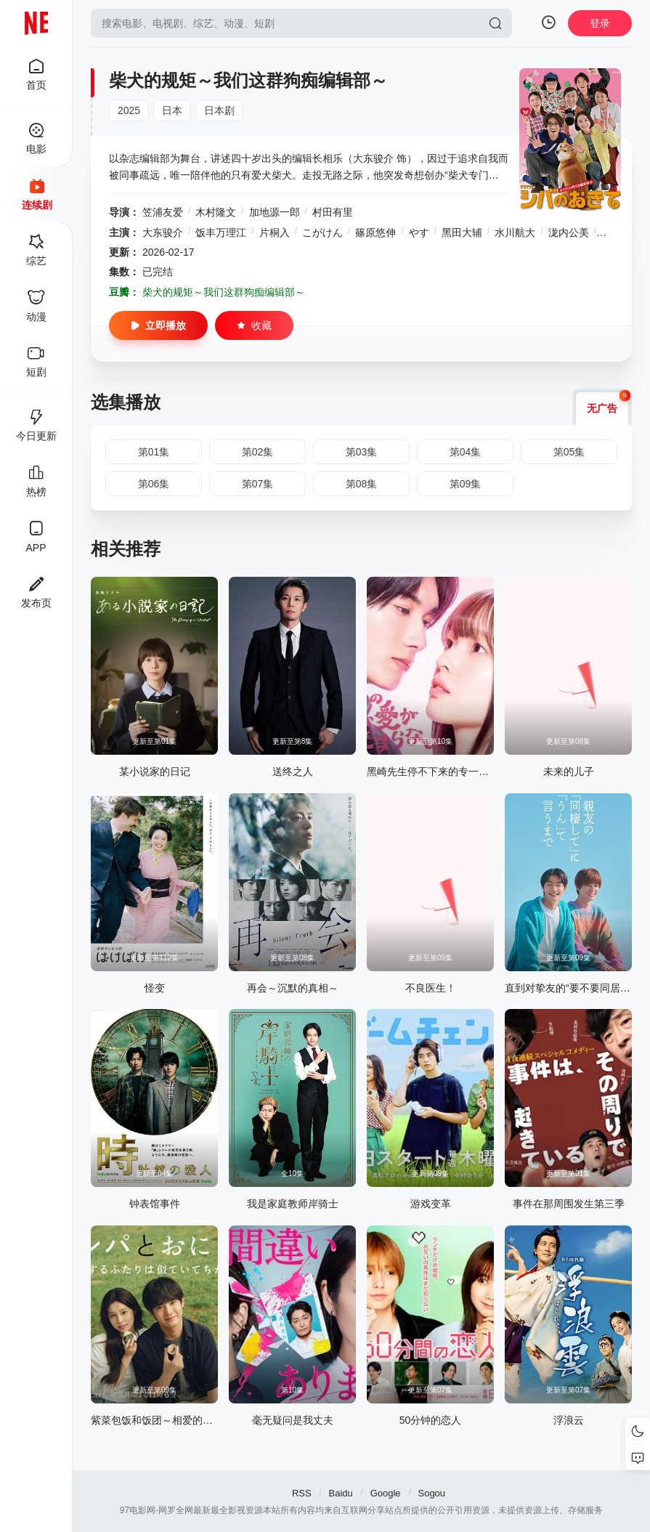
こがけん (322, 232)
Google (385, 1493)
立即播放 (158, 325)
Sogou (431, 1493)
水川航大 (515, 232)
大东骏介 (162, 232)
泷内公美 (568, 232)
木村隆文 (215, 212)
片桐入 (274, 232)
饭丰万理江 (220, 232)
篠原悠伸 (375, 232)
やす (419, 232)
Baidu (341, 1493)
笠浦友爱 (162, 212)
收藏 (254, 325)
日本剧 (219, 110)
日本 (172, 110)
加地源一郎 (274, 212)
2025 (129, 110)
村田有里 (332, 212)
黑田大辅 (462, 232)
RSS (302, 1493)
